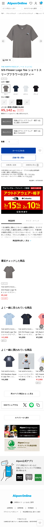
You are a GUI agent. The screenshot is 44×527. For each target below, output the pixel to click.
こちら (20, 172)
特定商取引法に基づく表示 (31, 512)
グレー (6, 89)
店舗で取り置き (18, 158)
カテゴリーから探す (22, 418)
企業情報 (10, 508)
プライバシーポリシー (11, 512)
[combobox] (11, 8)
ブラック (35, 89)
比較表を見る (32, 165)
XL (27, 102)
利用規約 (31, 508)
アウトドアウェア (11, 13)
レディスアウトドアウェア (26, 13)
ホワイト (25, 89)
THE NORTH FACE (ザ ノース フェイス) (16, 67)
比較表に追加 (11, 165)
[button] (3, 41)
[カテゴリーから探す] (33, 8)
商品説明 (11, 221)
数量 (2, 142)
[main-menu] (3, 3)
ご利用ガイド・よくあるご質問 (23, 502)
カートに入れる (18, 151)
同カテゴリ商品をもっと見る (22, 394)
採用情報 (20, 508)
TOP (2, 13)
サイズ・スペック (32, 221)
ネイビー (15, 89)
